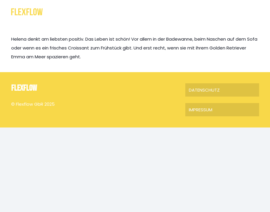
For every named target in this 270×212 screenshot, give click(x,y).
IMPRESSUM (200, 110)
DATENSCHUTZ (204, 90)
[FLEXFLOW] (27, 12)
